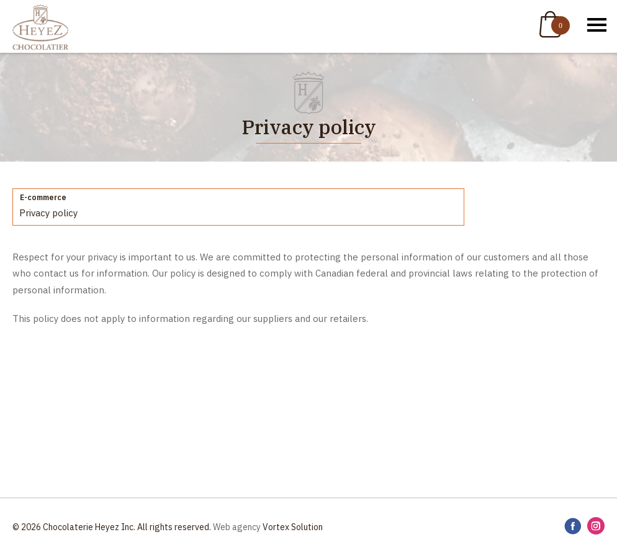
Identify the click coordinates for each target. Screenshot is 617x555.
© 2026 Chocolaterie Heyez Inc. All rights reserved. (111, 527)
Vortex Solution (293, 527)
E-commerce (43, 197)
